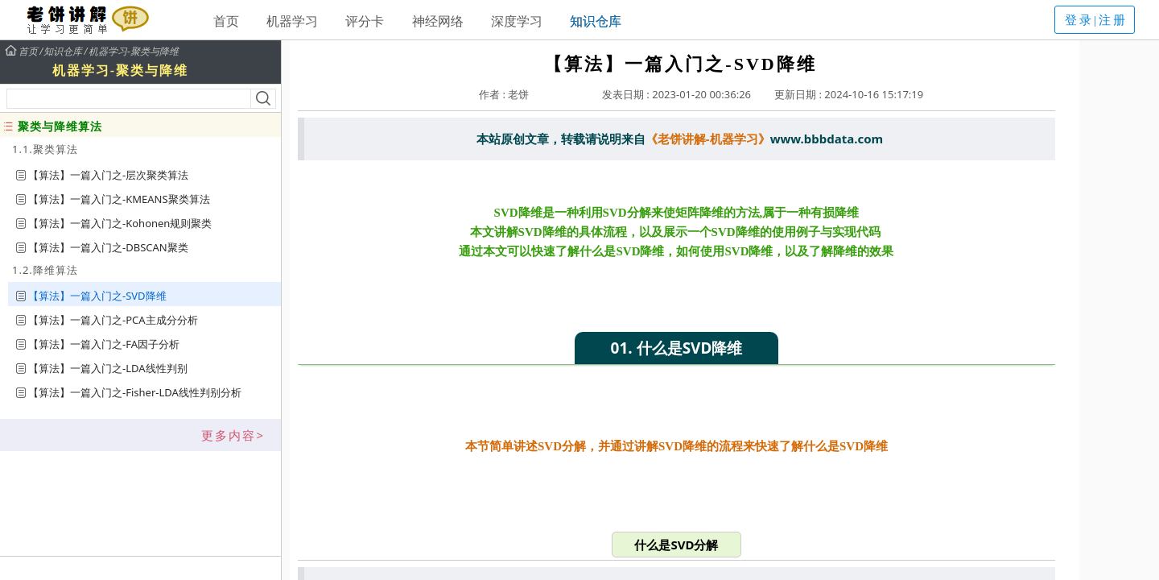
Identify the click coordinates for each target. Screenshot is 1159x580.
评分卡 (364, 21)
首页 (226, 21)
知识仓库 (595, 21)
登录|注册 (1096, 20)
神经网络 (438, 21)
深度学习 (516, 21)
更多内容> (233, 435)
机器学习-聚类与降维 (134, 51)
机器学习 (292, 21)
